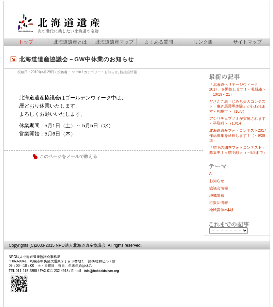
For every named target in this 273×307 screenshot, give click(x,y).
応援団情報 (218, 202)
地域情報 (216, 195)
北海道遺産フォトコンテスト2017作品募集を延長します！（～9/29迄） (237, 135)
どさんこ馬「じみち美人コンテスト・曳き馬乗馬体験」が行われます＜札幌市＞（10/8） (237, 106)
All (211, 174)
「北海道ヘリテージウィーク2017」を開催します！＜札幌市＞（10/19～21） (237, 89)
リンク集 (203, 42)
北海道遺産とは (70, 42)
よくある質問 (159, 42)
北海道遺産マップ (114, 42)
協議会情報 (128, 72)
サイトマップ (247, 42)
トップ (26, 42)
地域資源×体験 (221, 210)
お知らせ (111, 72)
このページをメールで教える (68, 156)
